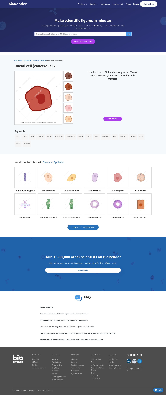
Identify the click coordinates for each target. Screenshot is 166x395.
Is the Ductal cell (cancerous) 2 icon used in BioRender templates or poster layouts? (71, 340)
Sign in (136, 4)
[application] (157, 390)
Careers (74, 362)
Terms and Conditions (44, 390)
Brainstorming (57, 379)
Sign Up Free (113, 359)
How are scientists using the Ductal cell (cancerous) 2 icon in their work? (67, 327)
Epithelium (27, 60)
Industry (55, 359)
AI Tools (35, 362)
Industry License (115, 368)
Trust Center (76, 368)
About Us (74, 359)
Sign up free (149, 4)
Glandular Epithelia (39, 60)
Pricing (128, 4)
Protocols (55, 371)
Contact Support (77, 365)
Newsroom (75, 371)
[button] (82, 4)
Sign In (111, 362)
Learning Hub (117, 4)
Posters (55, 374)
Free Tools (95, 376)
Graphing (55, 368)
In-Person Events (97, 365)
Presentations (57, 365)
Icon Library (105, 4)
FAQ (92, 362)
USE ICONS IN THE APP (83, 41)
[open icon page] (25, 179)
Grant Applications (59, 376)
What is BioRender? (47, 307)
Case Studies (95, 379)
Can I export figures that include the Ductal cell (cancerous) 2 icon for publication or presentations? (77, 333)
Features (35, 359)
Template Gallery (38, 368)
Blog (92, 373)
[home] (18, 4)
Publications (56, 362)
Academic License (115, 365)
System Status (76, 374)
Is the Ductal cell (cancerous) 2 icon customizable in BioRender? (64, 320)
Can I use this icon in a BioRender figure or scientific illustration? (64, 314)
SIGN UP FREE (113, 119)
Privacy (31, 390)
